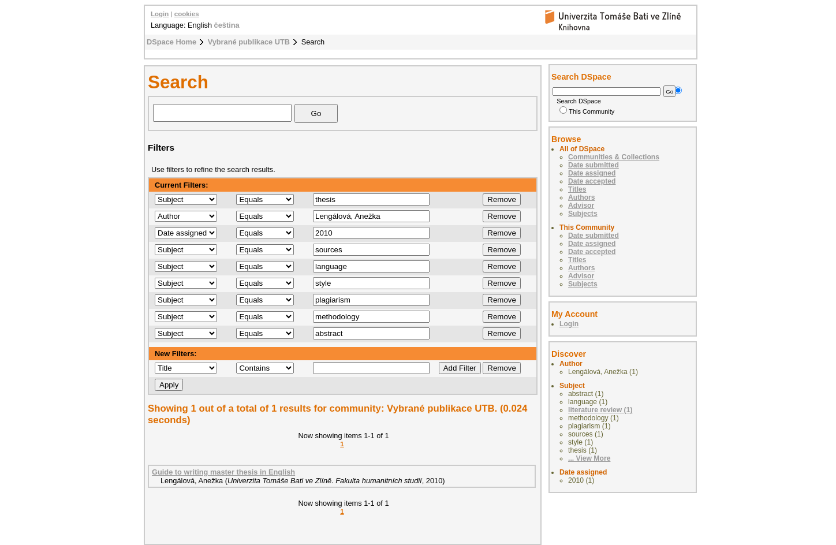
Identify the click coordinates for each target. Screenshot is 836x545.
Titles (577, 189)
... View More (589, 458)
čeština (227, 25)
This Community (586, 111)
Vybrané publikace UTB (249, 42)
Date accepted (591, 181)
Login (160, 13)
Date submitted (593, 165)
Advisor (581, 205)
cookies (186, 13)
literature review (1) (600, 410)
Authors (581, 197)
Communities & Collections (613, 157)
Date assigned (591, 173)
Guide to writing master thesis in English (223, 472)
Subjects (583, 214)
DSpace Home (171, 42)
